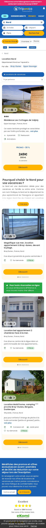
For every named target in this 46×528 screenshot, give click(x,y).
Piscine (36, 41)
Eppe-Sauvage (30, 66)
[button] (23, 16)
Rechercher (34, 33)
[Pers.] (15, 33)
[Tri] (23, 80)
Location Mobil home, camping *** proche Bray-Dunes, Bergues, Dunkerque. (21, 407)
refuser (11, 523)
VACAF (41, 16)
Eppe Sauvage (10, 123)
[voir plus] (23, 204)
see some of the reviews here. (23, 512)
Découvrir (23, 167)
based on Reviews (23, 510)
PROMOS (32, 16)
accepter (22, 523)
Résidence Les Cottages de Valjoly (23, 118)
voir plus (34, 131)
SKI (4, 16)
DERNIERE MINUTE (18, 16)
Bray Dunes (8, 251)
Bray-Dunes (16, 66)
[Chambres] (25, 41)
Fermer (34, 526)
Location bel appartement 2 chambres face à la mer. (18, 331)
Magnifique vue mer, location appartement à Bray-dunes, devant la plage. (22, 245)
